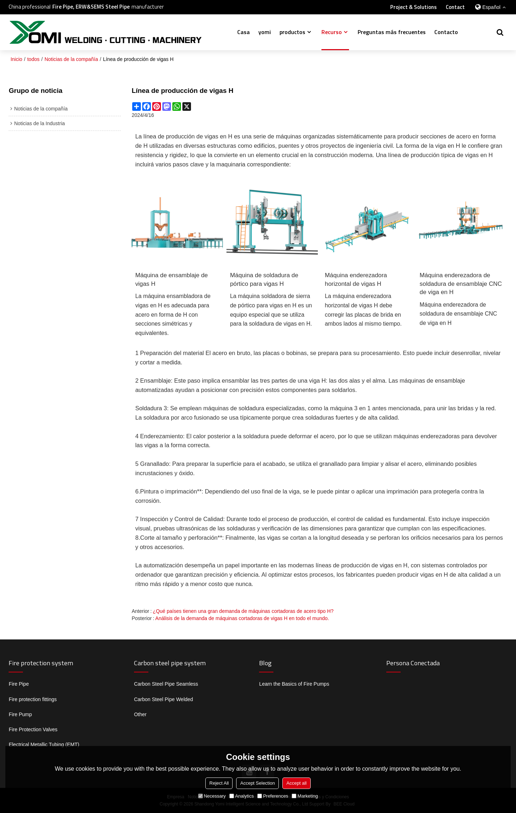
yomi (264, 32)
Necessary (212, 796)
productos (292, 32)
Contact (455, 7)
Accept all (296, 783)
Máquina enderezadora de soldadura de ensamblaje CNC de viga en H (461, 284)
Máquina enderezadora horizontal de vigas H (356, 279)
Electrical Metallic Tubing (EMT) (44, 744)
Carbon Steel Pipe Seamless (166, 684)
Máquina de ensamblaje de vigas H (171, 279)
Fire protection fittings (33, 699)
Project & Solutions (413, 7)
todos (33, 59)
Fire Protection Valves (33, 729)
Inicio (16, 59)
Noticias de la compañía (71, 59)
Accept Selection (257, 783)
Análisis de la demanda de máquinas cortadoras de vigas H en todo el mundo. (242, 618)
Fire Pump (20, 714)
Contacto (446, 32)
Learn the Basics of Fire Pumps (294, 684)
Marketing (305, 796)
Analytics (241, 796)
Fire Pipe (19, 684)
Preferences (272, 796)
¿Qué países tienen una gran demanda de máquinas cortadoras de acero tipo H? (243, 611)
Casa (243, 32)
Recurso (331, 32)
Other (140, 714)
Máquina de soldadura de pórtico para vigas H (264, 279)
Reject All (219, 783)
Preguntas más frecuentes (392, 32)
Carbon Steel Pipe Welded (163, 699)
